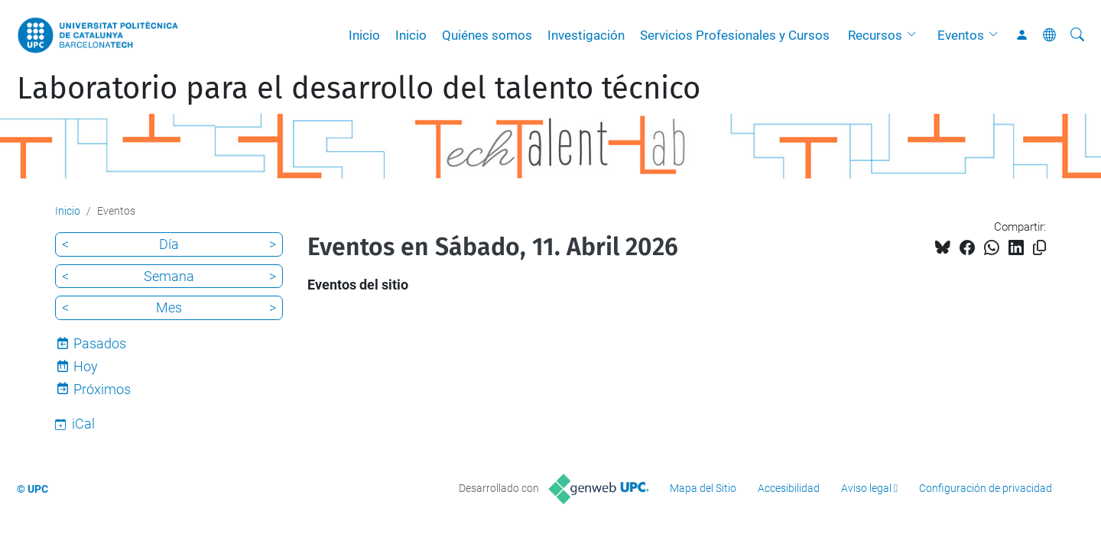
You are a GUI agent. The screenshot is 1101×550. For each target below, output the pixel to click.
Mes (169, 307)
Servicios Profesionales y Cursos (735, 35)
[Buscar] (1077, 35)
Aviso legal (866, 488)
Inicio (364, 35)
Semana (169, 276)
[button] (915, 35)
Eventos (960, 35)
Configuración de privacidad (985, 488)
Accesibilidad (789, 488)
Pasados (99, 343)
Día (169, 244)
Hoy (85, 366)
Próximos (102, 389)
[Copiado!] (1039, 248)
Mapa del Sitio (703, 488)
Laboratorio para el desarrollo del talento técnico (358, 88)
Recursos (875, 35)
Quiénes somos (487, 35)
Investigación (586, 35)
